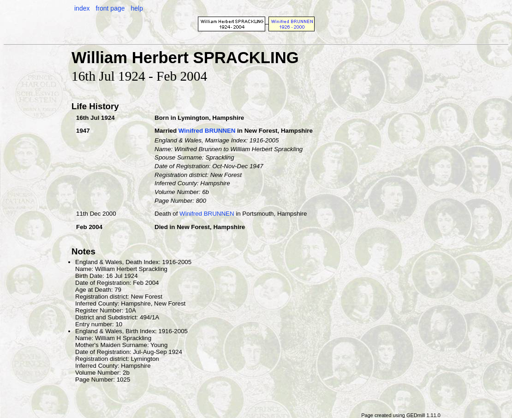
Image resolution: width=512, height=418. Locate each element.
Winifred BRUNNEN (207, 130)
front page (110, 8)
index (81, 8)
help (137, 8)
